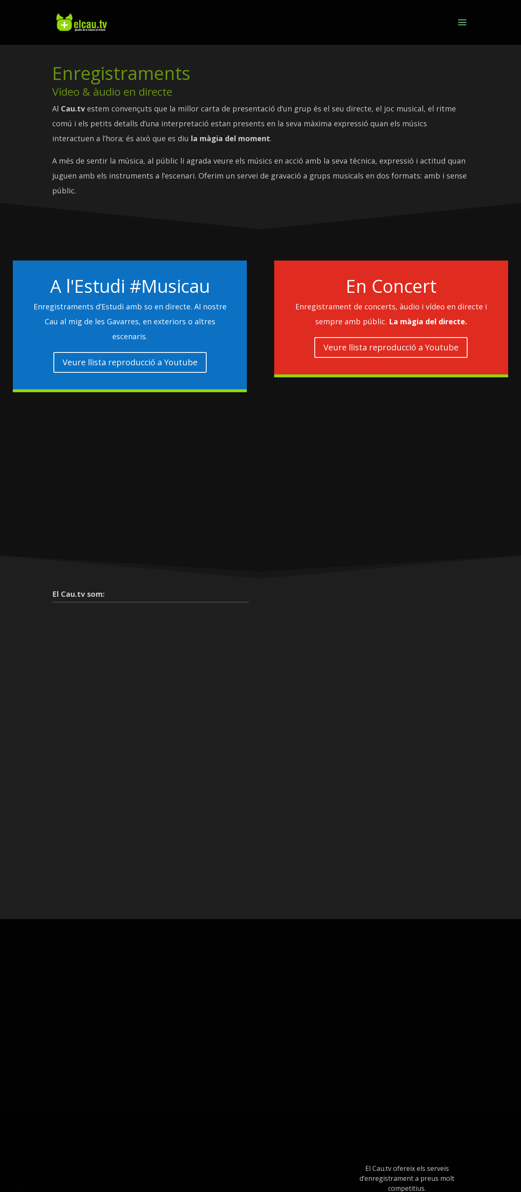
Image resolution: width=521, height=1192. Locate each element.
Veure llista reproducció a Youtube (130, 362)
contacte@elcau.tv (407, 1168)
